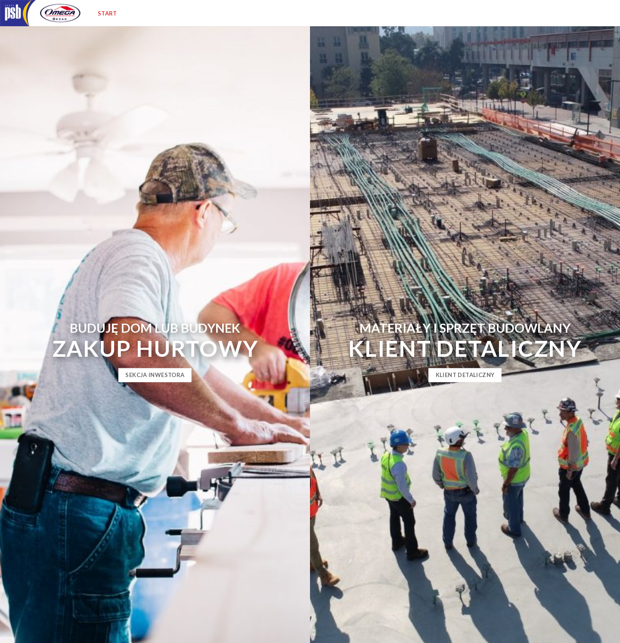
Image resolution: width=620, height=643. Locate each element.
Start (107, 13)
